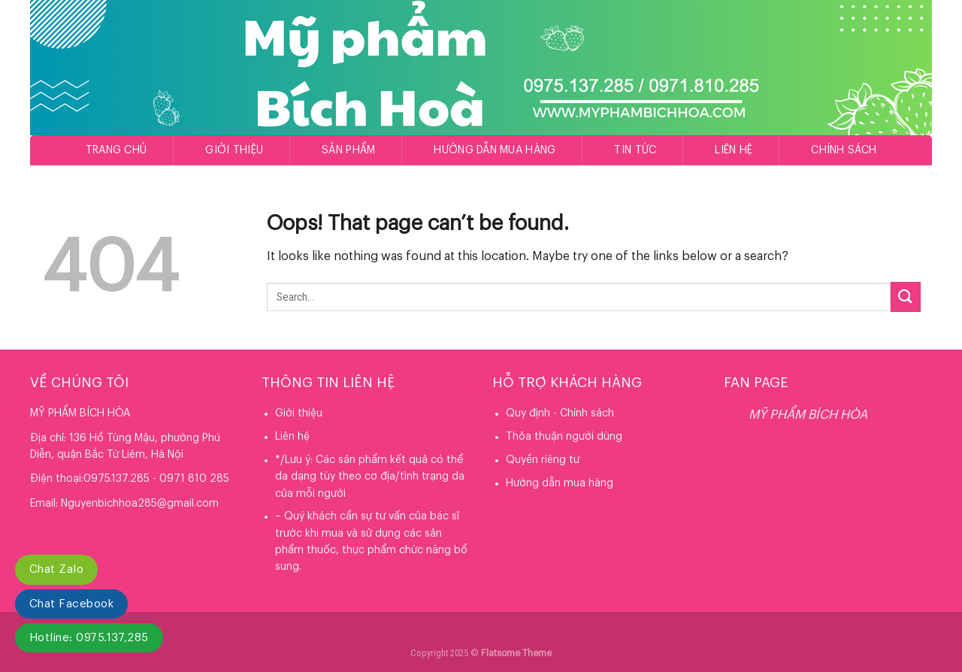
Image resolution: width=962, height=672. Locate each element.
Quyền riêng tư (542, 460)
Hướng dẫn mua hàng (494, 150)
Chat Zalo (56, 569)
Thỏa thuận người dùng (564, 436)
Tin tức (635, 150)
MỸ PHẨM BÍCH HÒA (808, 414)
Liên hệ (733, 150)
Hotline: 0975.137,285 (89, 637)
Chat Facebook (71, 604)
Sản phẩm (348, 150)
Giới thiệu (234, 150)
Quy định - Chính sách (560, 413)
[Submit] (906, 296)
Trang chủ (116, 150)
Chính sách (843, 150)
